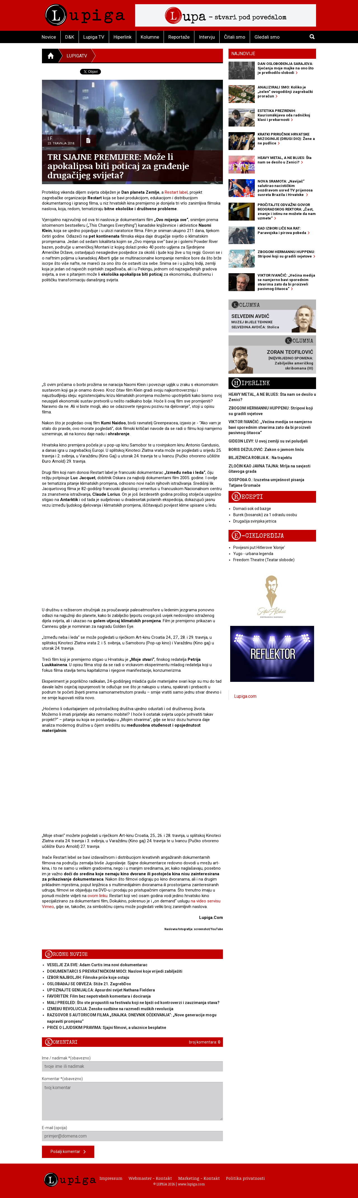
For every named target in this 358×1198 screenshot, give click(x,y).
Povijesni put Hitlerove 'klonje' (259, 547)
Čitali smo (234, 37)
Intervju (207, 37)
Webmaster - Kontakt (150, 1178)
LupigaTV (77, 56)
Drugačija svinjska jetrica (254, 521)
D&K (69, 37)
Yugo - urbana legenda (253, 553)
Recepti (247, 497)
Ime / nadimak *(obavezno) (132, 1063)
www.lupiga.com (191, 1184)
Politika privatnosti (245, 1178)
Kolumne (150, 37)
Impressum (111, 1178)
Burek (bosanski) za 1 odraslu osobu (265, 515)
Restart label (176, 192)
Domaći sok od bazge (252, 508)
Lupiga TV (93, 37)
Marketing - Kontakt (199, 1178)
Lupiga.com (245, 696)
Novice (49, 37)
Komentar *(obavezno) (132, 1098)
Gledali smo (267, 37)
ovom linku (97, 895)
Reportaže (179, 37)
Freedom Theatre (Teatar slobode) (264, 560)
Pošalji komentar (68, 1152)
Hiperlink (122, 37)
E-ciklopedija (257, 536)
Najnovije (243, 53)
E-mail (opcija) (132, 1133)
